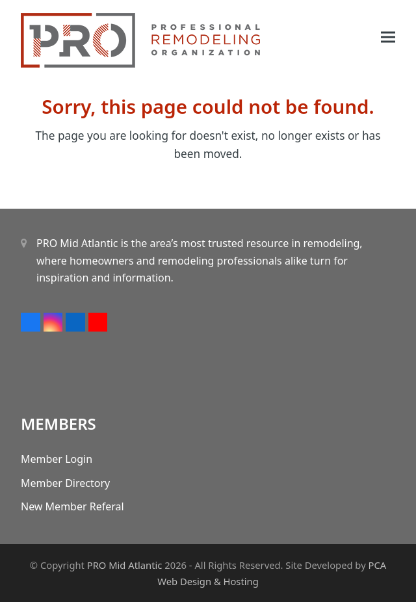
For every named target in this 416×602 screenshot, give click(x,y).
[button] (388, 37)
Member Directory (65, 483)
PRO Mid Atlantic (124, 564)
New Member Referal (72, 506)
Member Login (56, 459)
